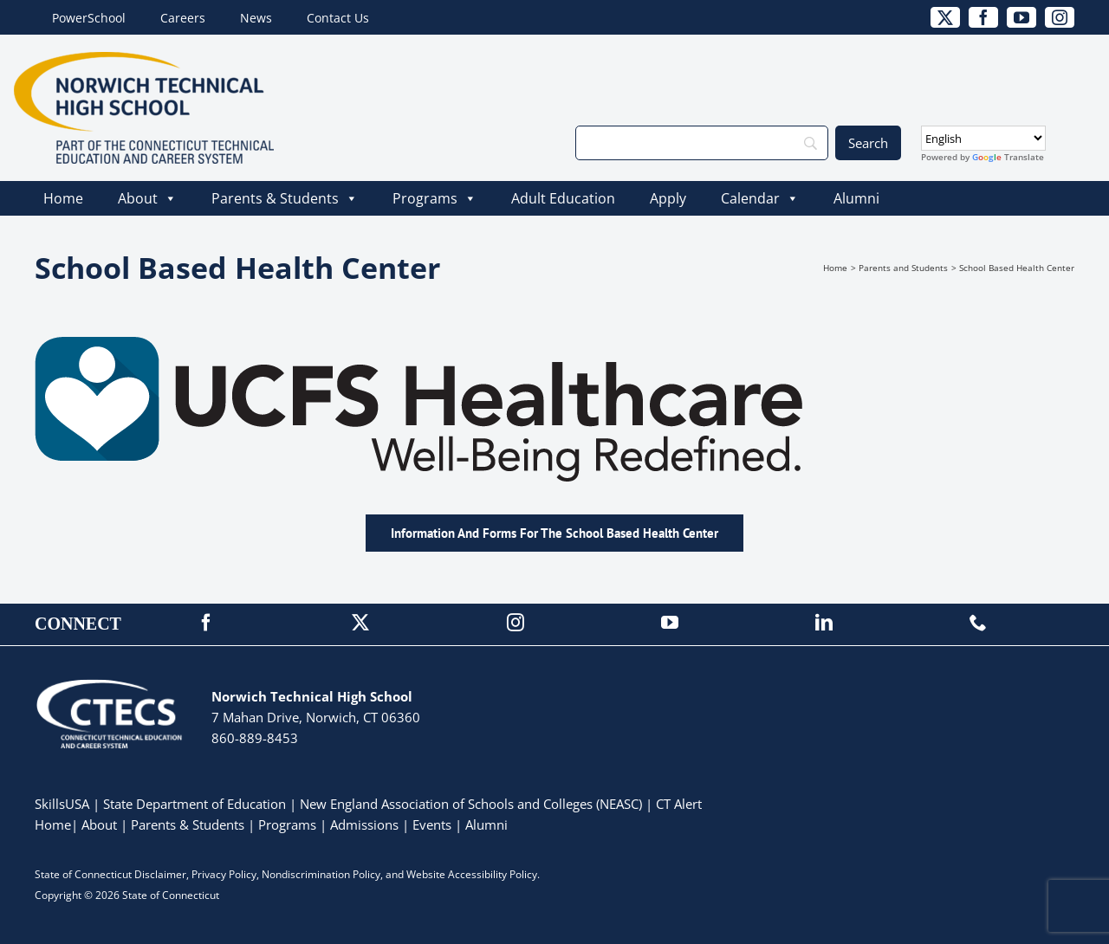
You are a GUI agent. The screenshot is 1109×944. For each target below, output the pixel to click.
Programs (434, 198)
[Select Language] (983, 138)
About (147, 198)
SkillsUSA (64, 803)
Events (431, 824)
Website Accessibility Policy (471, 874)
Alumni (856, 198)
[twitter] (945, 17)
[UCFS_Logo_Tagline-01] (512, 344)
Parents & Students (284, 198)
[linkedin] (824, 622)
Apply (668, 198)
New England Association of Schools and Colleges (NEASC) (471, 803)
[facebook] (983, 17)
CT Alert (679, 803)
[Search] (701, 143)
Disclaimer (160, 874)
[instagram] (1059, 17)
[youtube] (1021, 17)
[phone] (978, 622)
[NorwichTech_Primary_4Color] (144, 59)
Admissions (364, 824)
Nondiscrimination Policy (321, 874)
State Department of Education (194, 803)
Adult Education (563, 198)
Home (63, 198)
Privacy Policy (223, 874)
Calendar (760, 198)
